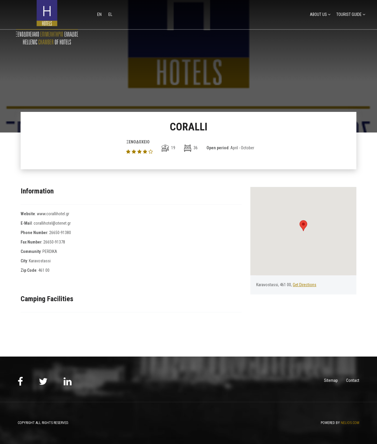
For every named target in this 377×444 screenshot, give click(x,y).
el (110, 14)
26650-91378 (54, 242)
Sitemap (331, 380)
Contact (352, 380)
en (99, 14)
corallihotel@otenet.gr (52, 223)
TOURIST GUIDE (349, 14)
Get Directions (304, 284)
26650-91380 (60, 232)
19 (168, 147)
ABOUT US (318, 14)
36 (191, 147)
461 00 (43, 270)
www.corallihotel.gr (53, 213)
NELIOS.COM (350, 423)
